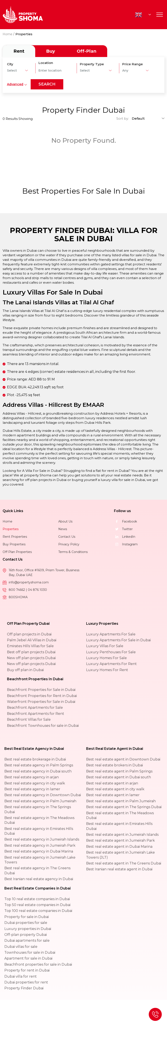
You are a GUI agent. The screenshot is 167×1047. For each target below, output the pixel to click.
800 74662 (17, 590)
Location (45, 63)
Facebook (125, 521)
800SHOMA (18, 597)
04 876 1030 (37, 590)
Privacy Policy (68, 544)
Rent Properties (15, 537)
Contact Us (66, 537)
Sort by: (122, 118)
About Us (65, 521)
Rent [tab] (18, 51)
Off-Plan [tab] (86, 51)
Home (7, 34)
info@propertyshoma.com (29, 582)
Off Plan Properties (17, 552)
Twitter (123, 529)
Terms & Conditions (73, 552)
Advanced (15, 84)
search (46, 84)
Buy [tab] (50, 51)
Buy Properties (14, 544)
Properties (10, 529)
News (62, 529)
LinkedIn (124, 537)
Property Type (92, 64)
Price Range (132, 64)
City (10, 64)
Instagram (126, 544)
